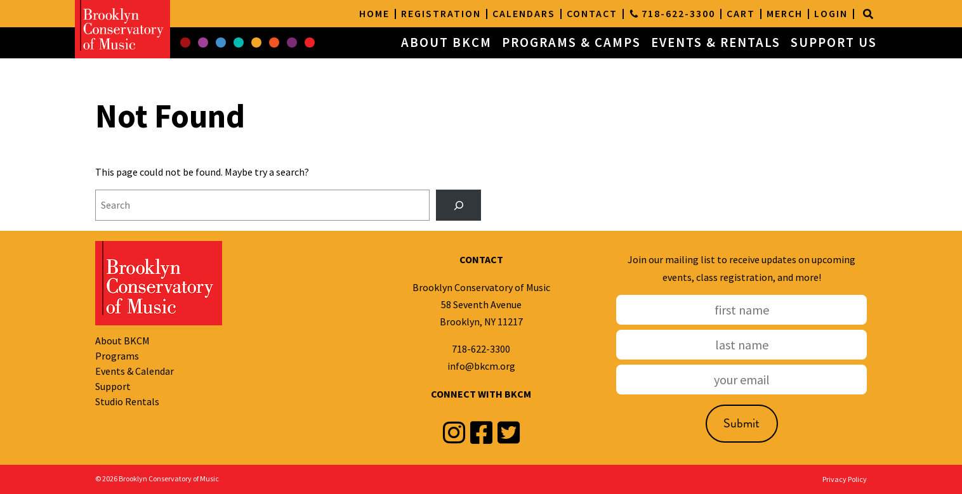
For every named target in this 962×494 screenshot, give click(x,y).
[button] (185, 43)
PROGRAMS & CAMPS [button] (571, 42)
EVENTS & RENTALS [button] (716, 42)
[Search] (868, 14)
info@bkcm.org (481, 366)
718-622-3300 (481, 348)
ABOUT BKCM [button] (446, 42)
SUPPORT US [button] (834, 42)
